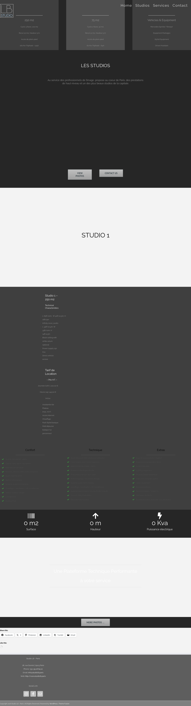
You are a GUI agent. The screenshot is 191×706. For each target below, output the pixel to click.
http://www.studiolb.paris (35, 676)
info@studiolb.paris (35, 673)
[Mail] (40, 694)
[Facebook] (33, 694)
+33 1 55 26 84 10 (36, 669)
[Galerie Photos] (95, 622)
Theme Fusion (64, 704)
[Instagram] (26, 694)
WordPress (53, 704)
